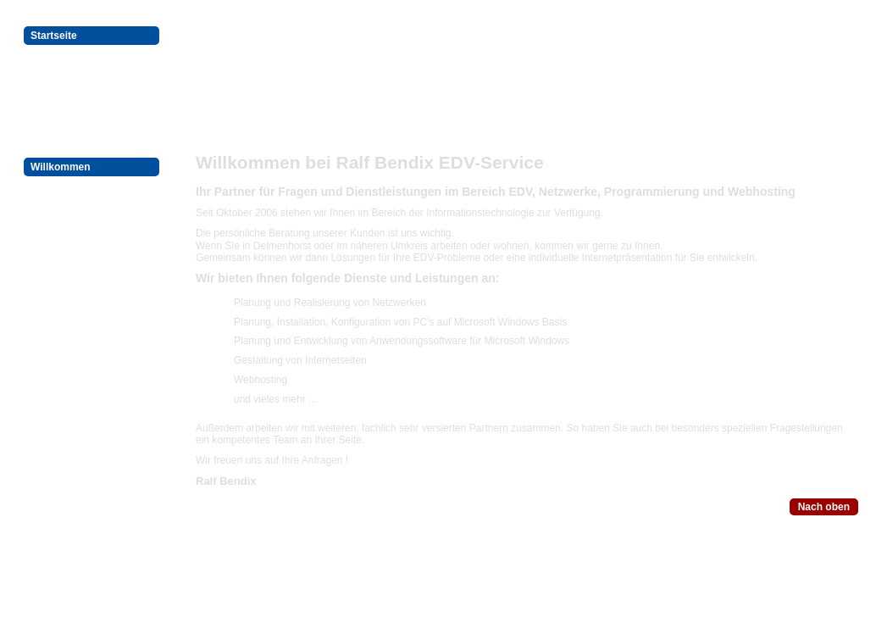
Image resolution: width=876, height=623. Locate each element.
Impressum (57, 208)
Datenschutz (60, 187)
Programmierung (71, 76)
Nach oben (824, 507)
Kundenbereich (67, 117)
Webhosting (59, 97)
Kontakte (52, 228)
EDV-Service (60, 56)
